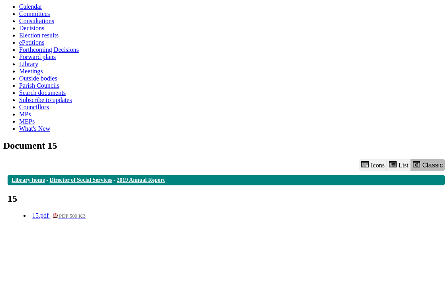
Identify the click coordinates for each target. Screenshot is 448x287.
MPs (25, 114)
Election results (39, 35)
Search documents (42, 92)
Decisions (31, 28)
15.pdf (59, 215)
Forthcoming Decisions (49, 49)
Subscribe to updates (45, 99)
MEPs (27, 121)
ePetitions (31, 42)
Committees (34, 13)
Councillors (34, 107)
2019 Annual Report (141, 180)
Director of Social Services (80, 180)
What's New (34, 128)
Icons (372, 165)
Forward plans (37, 56)
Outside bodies (38, 78)
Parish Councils (39, 85)
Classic (428, 165)
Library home (28, 180)
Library (28, 64)
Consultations (36, 21)
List (399, 165)
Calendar (30, 6)
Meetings (31, 71)
